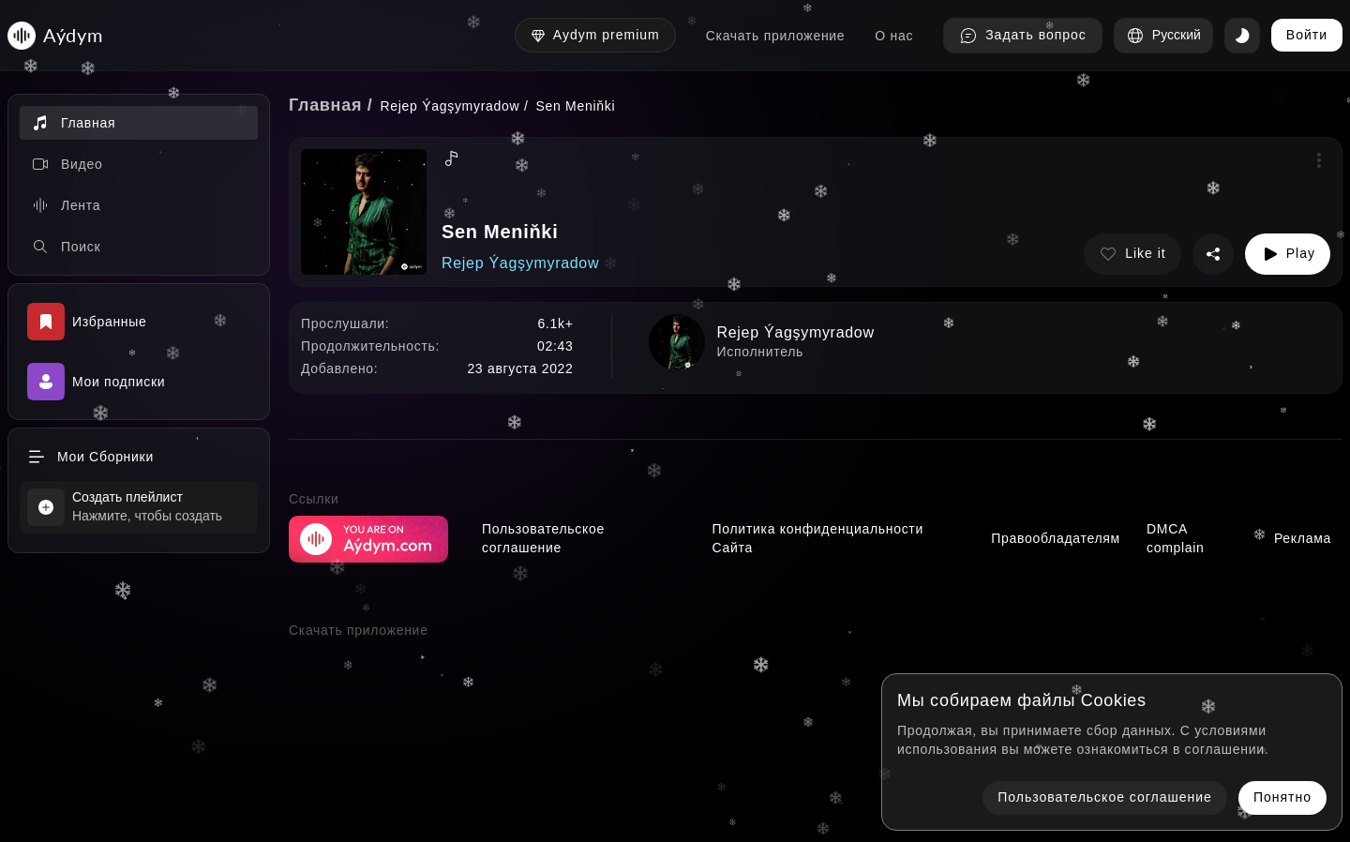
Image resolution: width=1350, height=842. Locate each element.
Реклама (1302, 538)
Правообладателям (1055, 538)
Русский (1163, 35)
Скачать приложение (776, 35)
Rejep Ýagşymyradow (450, 105)
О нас (894, 35)
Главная (325, 105)
